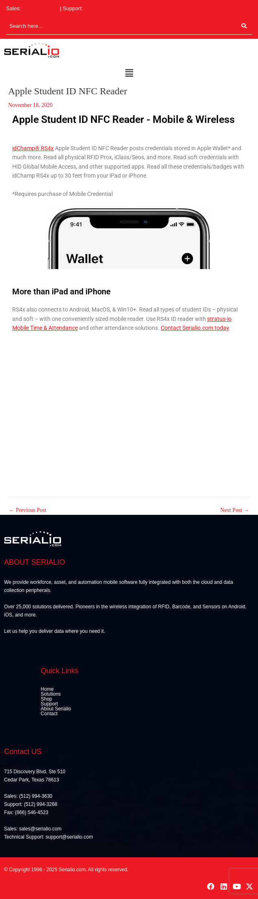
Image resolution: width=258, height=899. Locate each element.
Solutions (51, 694)
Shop (46, 699)
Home (47, 689)
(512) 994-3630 (40, 8)
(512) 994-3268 (102, 8)
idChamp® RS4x (33, 148)
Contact (49, 713)
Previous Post (27, 510)
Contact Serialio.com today (195, 328)
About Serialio (56, 708)
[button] (129, 73)
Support (49, 703)
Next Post (234, 510)
